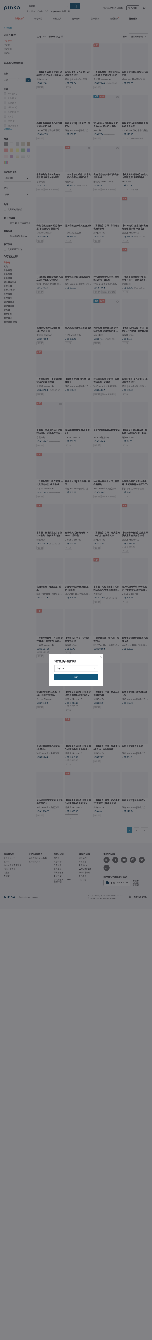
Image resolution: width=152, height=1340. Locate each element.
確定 (76, 677)
